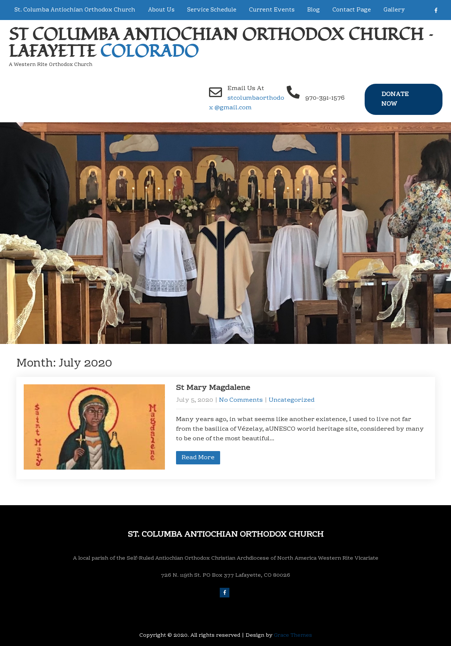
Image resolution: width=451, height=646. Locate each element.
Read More (198, 458)
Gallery (394, 10)
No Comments (241, 400)
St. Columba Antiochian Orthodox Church (74, 10)
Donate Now (395, 99)
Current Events (272, 10)
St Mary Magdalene (213, 388)
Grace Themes (293, 635)
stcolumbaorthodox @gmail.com (246, 103)
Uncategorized (292, 400)
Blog (313, 10)
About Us (161, 10)
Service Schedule (211, 10)
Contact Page (351, 10)
